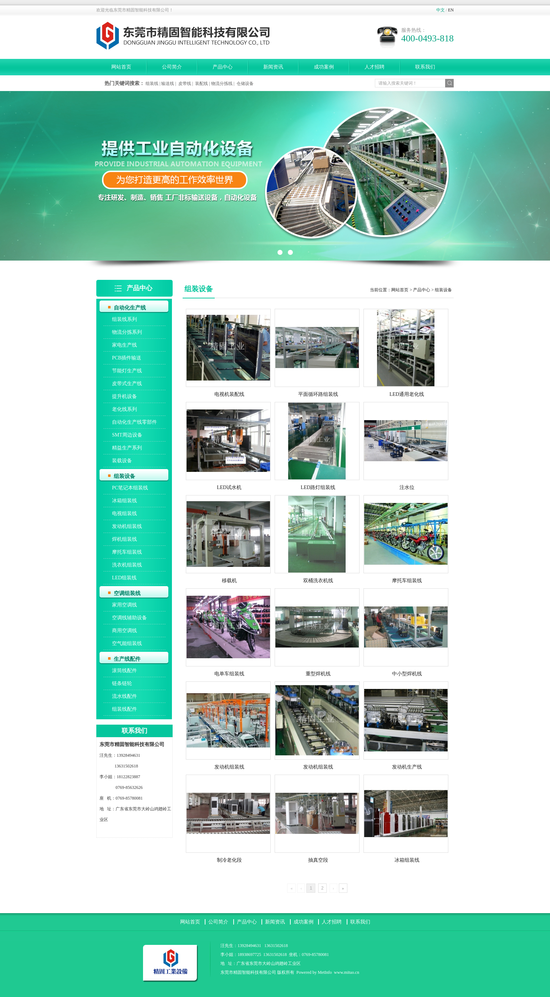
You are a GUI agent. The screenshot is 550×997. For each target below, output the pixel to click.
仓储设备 (245, 83)
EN (451, 9)
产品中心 (223, 67)
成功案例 (324, 67)
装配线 (201, 83)
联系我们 (425, 67)
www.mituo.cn (346, 972)
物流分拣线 (222, 83)
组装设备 (443, 289)
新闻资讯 (273, 67)
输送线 (167, 83)
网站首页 (121, 67)
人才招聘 (375, 67)
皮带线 (184, 83)
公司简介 (172, 67)
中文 (440, 9)
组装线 (152, 83)
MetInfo (325, 972)
